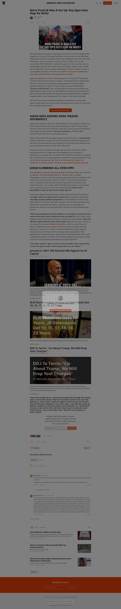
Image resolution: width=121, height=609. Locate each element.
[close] (76, 292)
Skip (60, 314)
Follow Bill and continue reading (60, 310)
